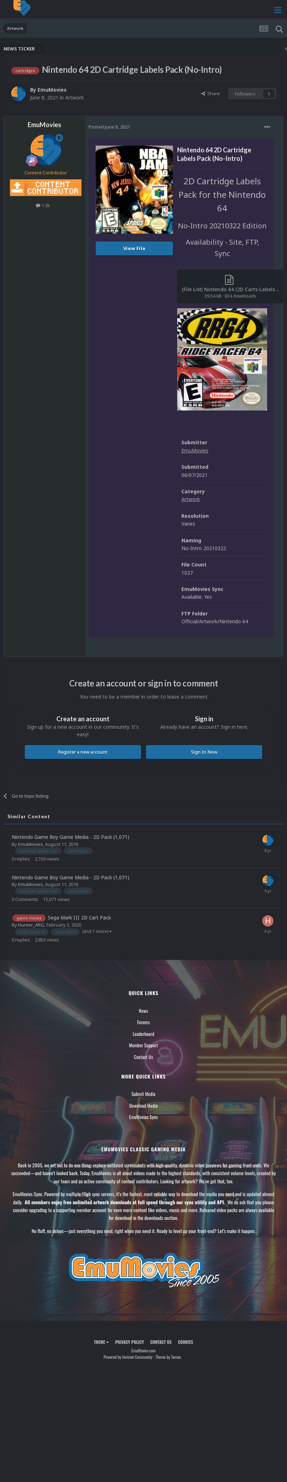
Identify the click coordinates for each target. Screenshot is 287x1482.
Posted (109, 127)
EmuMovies (52, 89)
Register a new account (82, 752)
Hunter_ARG (31, 925)
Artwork (74, 97)
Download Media (143, 1105)
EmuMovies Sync (143, 1116)
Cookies (185, 1342)
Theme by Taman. (169, 1357)
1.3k (43, 205)
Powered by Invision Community (127, 1357)
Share (210, 93)
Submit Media (143, 1093)
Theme (101, 1342)
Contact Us (143, 1056)
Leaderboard (143, 1033)
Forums (143, 1022)
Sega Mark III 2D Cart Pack (79, 917)
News (143, 1010)
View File (134, 248)
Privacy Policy (129, 1342)
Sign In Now (204, 752)
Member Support (143, 1045)
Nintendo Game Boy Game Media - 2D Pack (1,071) (70, 837)
